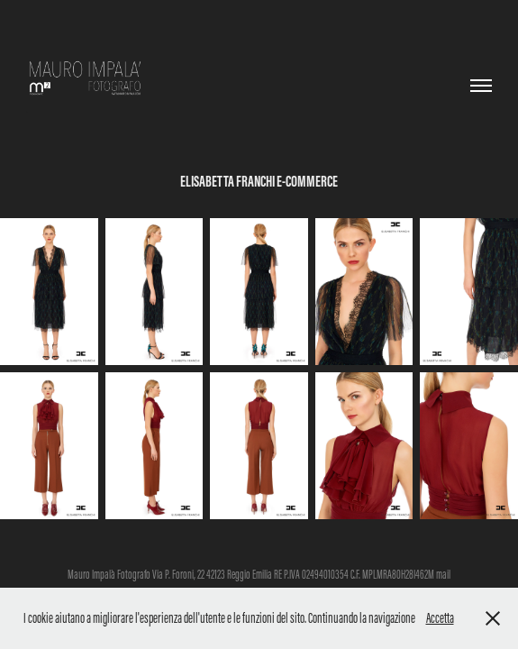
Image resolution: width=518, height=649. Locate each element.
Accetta (440, 617)
